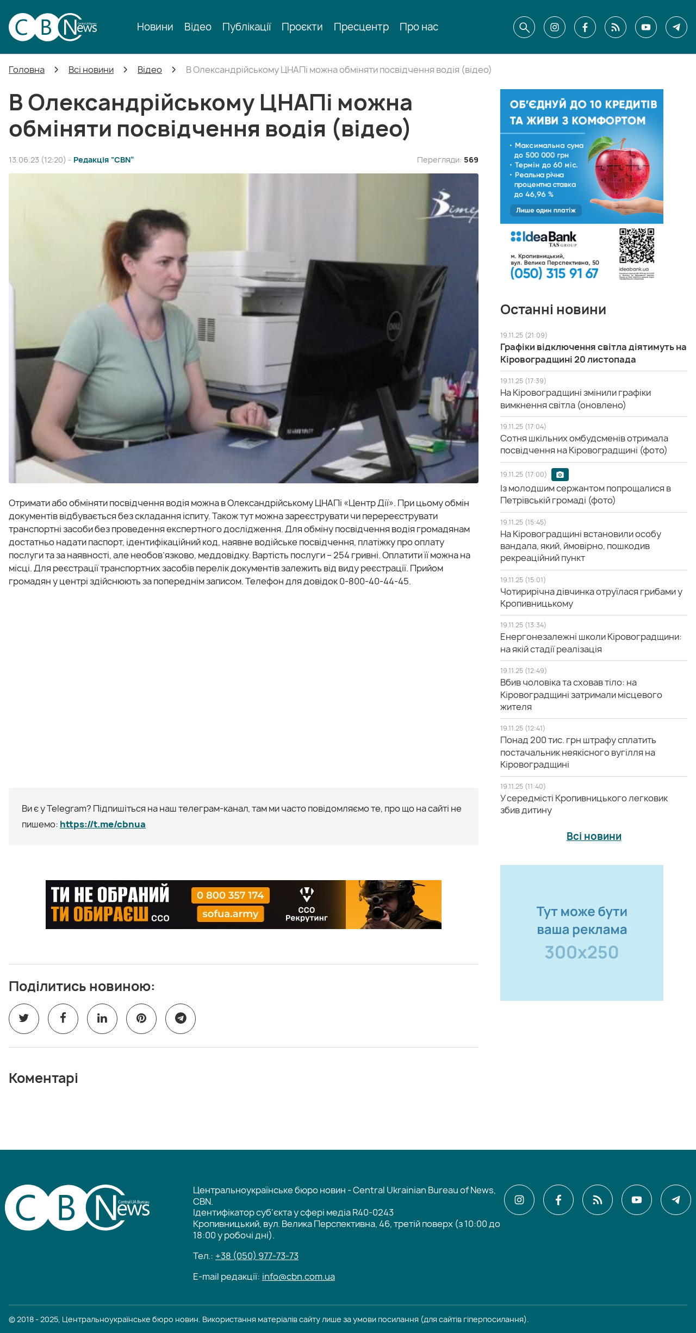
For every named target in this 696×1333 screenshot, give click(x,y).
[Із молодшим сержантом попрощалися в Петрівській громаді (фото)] (585, 494)
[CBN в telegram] (676, 27)
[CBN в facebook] (585, 27)
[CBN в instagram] (555, 27)
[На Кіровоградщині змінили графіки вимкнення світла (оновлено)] (575, 398)
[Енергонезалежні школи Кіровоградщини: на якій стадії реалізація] (591, 643)
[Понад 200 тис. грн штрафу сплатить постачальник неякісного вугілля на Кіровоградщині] (578, 752)
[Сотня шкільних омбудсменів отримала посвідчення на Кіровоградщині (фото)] (584, 444)
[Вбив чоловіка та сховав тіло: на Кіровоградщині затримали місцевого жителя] (581, 694)
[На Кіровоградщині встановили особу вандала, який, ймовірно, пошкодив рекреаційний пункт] (580, 546)
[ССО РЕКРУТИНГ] (244, 904)
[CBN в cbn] (615, 27)
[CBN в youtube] (646, 27)
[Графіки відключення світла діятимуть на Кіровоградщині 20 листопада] (593, 353)
